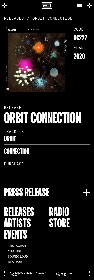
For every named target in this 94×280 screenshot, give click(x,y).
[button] (80, 5)
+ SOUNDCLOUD (16, 256)
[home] (47, 5)
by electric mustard (64, 274)
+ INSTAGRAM (15, 245)
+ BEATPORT (14, 261)
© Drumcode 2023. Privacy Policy (28, 274)
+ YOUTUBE (13, 251)
